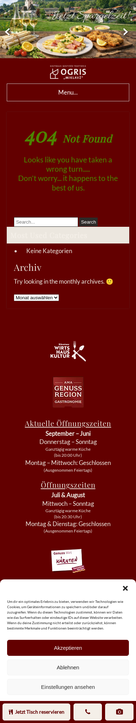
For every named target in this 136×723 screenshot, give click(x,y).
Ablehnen (68, 667)
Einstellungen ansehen (68, 687)
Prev (6, 32)
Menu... (68, 92)
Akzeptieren (68, 648)
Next (130, 32)
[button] (125, 588)
